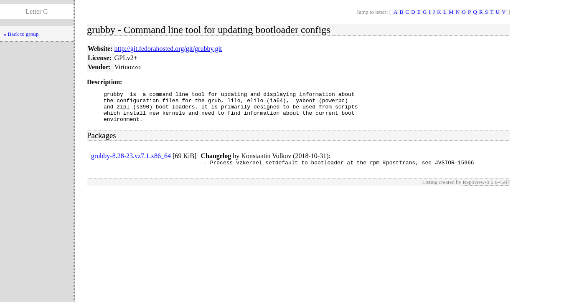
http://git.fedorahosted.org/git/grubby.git (168, 48)
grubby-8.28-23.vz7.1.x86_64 (131, 162)
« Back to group (21, 34)
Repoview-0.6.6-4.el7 (486, 189)
